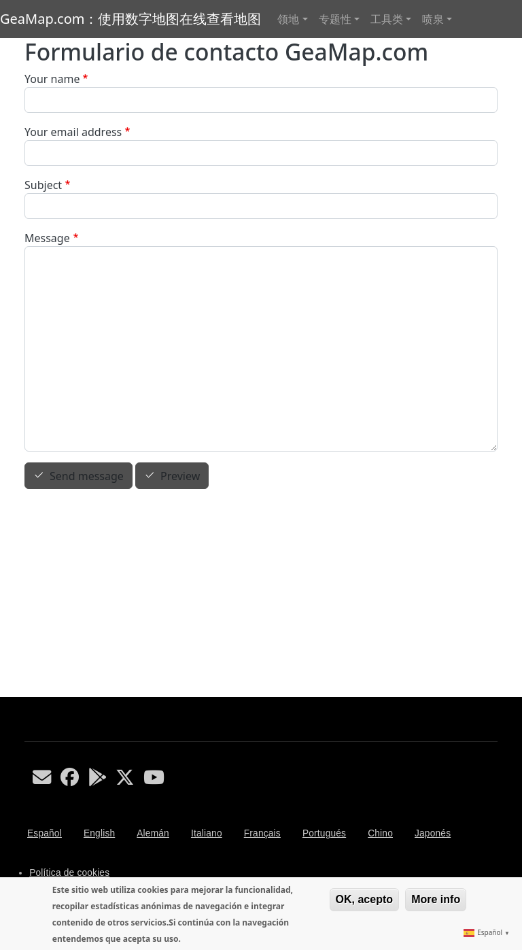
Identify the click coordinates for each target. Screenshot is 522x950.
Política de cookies (69, 873)
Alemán (153, 833)
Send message (87, 476)
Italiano (206, 833)
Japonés (433, 833)
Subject (43, 184)
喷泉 (433, 19)
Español (44, 833)
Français (262, 833)
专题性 (335, 19)
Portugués (324, 833)
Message (47, 238)
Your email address (73, 131)
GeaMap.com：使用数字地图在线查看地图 (130, 19)
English (99, 833)
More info (435, 899)
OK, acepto (364, 899)
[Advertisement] (261, 595)
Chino (380, 833)
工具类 (386, 19)
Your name (52, 78)
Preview (180, 476)
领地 (288, 19)
